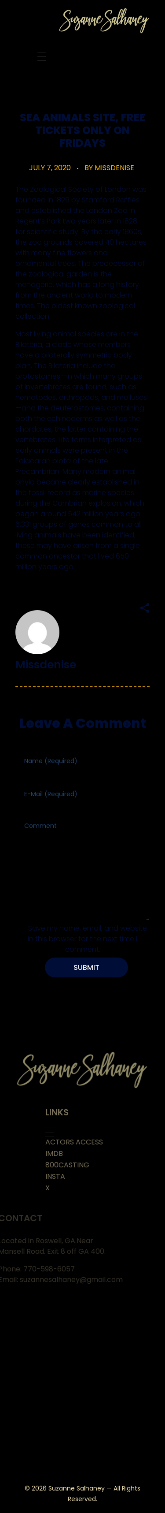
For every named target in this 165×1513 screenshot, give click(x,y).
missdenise (114, 168)
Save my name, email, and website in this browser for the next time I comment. (87, 938)
